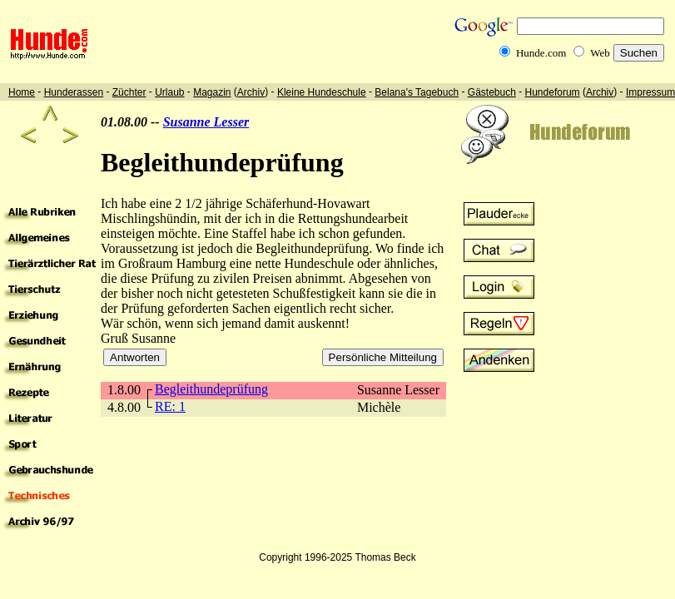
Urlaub (169, 92)
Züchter (129, 92)
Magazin (212, 92)
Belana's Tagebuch (417, 92)
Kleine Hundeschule (321, 92)
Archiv (251, 92)
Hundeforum (552, 92)
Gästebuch (492, 92)
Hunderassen (73, 92)
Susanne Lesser (206, 122)
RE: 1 (170, 406)
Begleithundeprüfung (211, 389)
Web (600, 53)
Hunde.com (541, 53)
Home (21, 92)
